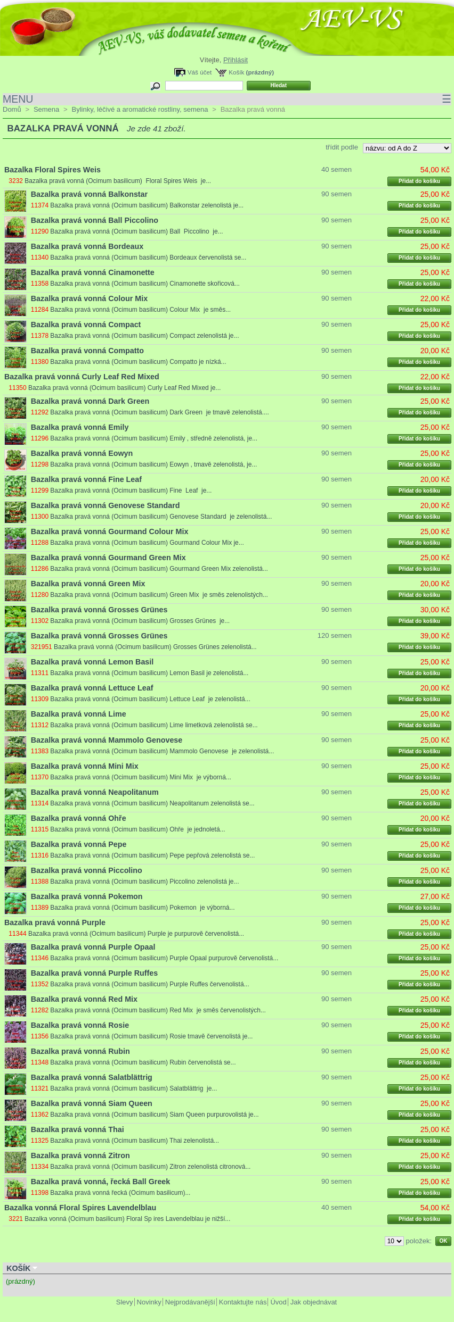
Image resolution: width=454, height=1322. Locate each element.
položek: (419, 1241)
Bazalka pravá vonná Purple (55, 922)
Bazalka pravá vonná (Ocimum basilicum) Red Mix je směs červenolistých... (158, 1010)
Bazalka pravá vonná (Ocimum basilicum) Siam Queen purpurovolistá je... (154, 1114)
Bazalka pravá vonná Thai (77, 1129)
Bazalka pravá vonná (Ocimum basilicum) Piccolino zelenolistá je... (144, 881)
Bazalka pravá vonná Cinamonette (93, 272)
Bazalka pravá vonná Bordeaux (87, 246)
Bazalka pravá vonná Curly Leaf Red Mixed (81, 376)
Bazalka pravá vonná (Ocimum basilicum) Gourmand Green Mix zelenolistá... (159, 568)
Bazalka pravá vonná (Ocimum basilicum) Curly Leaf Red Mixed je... (124, 388)
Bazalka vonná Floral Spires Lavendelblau (80, 1207)
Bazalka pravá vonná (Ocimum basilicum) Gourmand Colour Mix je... (147, 542)
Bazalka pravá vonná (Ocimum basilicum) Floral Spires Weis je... (118, 181)
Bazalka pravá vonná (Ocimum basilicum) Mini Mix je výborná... (140, 777)
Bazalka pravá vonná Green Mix (88, 583)
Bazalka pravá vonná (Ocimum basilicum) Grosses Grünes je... (140, 621)
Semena (46, 109)
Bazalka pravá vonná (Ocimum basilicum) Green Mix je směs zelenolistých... (159, 594)
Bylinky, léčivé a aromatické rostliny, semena (139, 109)
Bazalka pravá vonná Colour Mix (89, 298)
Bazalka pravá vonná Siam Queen (91, 1103)
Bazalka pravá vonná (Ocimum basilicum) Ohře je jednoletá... (137, 829)
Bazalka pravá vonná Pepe (79, 844)
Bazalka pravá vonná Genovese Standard (105, 505)
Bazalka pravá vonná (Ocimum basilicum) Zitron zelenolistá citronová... (150, 1166)
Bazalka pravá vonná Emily (80, 427)
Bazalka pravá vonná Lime (78, 714)
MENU (227, 99)
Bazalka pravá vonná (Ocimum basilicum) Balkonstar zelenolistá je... (147, 205)
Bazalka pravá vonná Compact (86, 324)
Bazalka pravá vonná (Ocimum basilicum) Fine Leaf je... (131, 490)
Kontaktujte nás (243, 1302)
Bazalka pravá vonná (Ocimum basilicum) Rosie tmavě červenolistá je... (151, 1036)
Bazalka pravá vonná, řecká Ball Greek (100, 1181)
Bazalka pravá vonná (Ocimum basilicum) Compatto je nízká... (138, 361)
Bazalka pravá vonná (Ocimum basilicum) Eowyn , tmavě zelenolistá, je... (153, 464)
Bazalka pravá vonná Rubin (80, 1051)
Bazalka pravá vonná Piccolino (86, 870)
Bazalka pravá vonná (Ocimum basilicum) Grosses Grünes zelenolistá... (155, 647)
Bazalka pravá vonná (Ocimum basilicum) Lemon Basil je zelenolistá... (149, 673)
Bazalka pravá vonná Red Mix (84, 999)
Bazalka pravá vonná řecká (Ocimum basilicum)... (120, 1192)
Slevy (124, 1302)
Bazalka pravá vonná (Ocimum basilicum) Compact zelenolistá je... (144, 335)
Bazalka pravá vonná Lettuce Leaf (92, 688)
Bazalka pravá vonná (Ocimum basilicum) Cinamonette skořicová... (144, 283)
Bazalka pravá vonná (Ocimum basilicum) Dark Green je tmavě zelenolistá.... (159, 412)
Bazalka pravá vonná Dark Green (90, 401)
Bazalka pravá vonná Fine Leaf (86, 479)
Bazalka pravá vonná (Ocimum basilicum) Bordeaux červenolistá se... (148, 257)
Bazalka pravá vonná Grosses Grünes (99, 609)
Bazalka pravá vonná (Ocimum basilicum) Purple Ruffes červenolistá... (149, 984)
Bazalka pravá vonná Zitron (80, 1155)
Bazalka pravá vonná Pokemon (87, 896)
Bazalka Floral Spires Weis (52, 169)
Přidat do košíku (419, 181)
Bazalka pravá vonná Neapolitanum (95, 792)
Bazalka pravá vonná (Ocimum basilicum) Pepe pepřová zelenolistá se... (152, 855)
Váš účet (200, 72)
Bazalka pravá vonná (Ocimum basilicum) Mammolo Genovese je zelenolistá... (162, 751)
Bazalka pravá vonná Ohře (78, 818)
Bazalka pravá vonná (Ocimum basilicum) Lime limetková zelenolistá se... (153, 725)
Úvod (278, 1302)
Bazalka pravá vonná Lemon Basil (92, 662)
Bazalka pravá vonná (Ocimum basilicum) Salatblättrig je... (133, 1088)
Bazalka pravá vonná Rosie (80, 1025)
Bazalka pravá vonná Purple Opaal (93, 947)
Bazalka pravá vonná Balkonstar (89, 194)
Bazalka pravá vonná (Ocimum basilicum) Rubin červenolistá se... (143, 1062)
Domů (12, 109)
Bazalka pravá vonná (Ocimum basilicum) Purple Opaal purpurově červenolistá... (164, 958)
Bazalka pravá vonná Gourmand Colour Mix (110, 531)
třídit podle (342, 147)
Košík (236, 72)
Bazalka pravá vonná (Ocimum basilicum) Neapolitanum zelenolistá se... (152, 803)
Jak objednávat (313, 1302)
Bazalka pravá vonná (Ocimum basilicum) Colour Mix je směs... (140, 309)
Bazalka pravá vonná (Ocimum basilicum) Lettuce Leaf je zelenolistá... (150, 699)
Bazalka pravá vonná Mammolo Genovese (106, 740)
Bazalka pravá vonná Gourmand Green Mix (108, 557)
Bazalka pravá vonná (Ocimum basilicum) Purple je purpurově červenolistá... (136, 933)
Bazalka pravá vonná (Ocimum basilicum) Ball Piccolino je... (136, 231)
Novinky (149, 1302)
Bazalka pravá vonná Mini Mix (85, 766)
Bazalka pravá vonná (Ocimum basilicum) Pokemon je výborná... (142, 907)
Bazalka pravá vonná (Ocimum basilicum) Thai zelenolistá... (134, 1140)
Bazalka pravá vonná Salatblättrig (91, 1077)
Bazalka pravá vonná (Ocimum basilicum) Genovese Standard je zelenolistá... (161, 516)
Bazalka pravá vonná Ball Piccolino (94, 220)
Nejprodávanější (190, 1302)
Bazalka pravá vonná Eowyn (82, 453)
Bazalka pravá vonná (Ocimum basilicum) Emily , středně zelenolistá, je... (153, 438)
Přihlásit (235, 60)
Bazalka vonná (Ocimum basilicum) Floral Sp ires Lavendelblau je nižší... (127, 1219)
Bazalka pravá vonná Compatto (87, 350)
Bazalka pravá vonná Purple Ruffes (94, 973)
